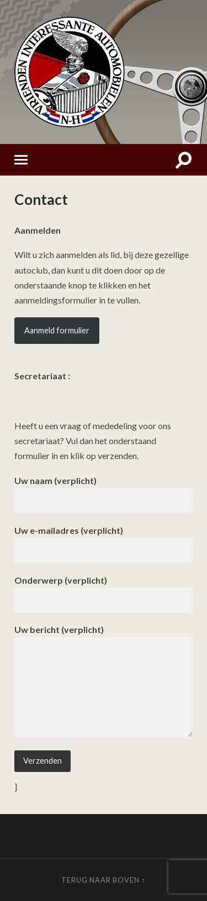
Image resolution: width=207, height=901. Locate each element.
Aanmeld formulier (56, 330)
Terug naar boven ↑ (103, 880)
